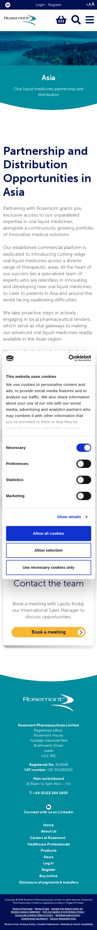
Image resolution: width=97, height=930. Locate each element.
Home (48, 825)
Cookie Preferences (48, 924)
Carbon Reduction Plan (63, 918)
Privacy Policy (28, 924)
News (48, 857)
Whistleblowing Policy (67, 915)
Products (48, 850)
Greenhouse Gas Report (34, 918)
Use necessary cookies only (48, 567)
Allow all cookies (48, 533)
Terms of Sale (42, 908)
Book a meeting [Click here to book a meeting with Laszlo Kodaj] (49, 632)
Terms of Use (11, 924)
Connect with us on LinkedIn (48, 809)
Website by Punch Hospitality (77, 924)
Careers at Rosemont (48, 838)
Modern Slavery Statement (25, 912)
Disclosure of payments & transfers (48, 882)
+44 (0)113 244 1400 (50, 793)
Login (40, 5)
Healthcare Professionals (48, 844)
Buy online (48, 876)
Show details (69, 517)
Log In (48, 863)
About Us (48, 831)
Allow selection (48, 550)
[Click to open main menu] (90, 20)
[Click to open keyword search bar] (76, 20)
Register (55, 5)
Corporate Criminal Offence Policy (34, 915)
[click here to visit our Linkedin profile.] (6, 5)
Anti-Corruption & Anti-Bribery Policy (63, 912)
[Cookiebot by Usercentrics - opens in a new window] (69, 358)
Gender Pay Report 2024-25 (67, 908)
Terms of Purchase (22, 908)
